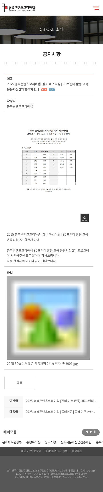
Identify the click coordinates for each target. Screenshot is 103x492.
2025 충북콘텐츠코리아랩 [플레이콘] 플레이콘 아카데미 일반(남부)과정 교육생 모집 (61, 412)
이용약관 (77, 451)
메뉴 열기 (96, 7)
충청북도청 (33, 442)
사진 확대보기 (84, 217)
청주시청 (50, 442)
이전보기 (87, 432)
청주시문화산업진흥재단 (76, 442)
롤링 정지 (95, 432)
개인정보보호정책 (31, 451)
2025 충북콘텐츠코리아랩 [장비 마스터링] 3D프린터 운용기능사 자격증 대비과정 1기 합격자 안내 (61, 401)
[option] (33, 442)
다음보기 (91, 432)
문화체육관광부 (12, 442)
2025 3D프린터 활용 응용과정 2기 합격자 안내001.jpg (48, 321)
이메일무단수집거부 (56, 451)
